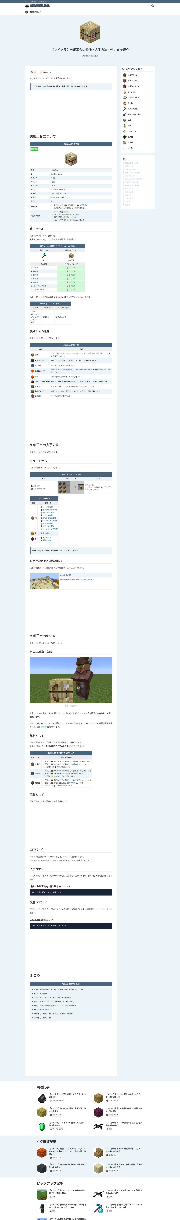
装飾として (129, 192)
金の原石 (70, 774)
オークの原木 (72, 764)
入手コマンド (130, 198)
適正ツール (129, 166)
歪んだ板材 (47, 540)
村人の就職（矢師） (132, 185)
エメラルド (47, 724)
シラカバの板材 (48, 513)
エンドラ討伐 (42, 727)
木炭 (58, 767)
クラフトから (130, 176)
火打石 (81, 205)
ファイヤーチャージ (81, 370)
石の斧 (35, 271)
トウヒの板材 (48, 515)
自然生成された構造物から (134, 179)
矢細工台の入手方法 (132, 172)
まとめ (127, 205)
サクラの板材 (48, 524)
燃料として (129, 189)
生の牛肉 (70, 783)
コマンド (128, 195)
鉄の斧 (35, 279)
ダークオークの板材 (50, 510)
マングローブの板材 (50, 521)
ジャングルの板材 (49, 518)
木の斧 (35, 268)
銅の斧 (35, 275)
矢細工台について (131, 163)
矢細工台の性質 (130, 169)
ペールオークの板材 (50, 529)
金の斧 (35, 282)
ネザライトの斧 (38, 290)
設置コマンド (130, 201)
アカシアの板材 (48, 526)
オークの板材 (48, 507)
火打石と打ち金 (66, 370)
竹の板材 (46, 533)
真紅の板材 (47, 538)
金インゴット (61, 776)
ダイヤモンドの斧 (39, 286)
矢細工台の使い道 (131, 182)
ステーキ (59, 786)
